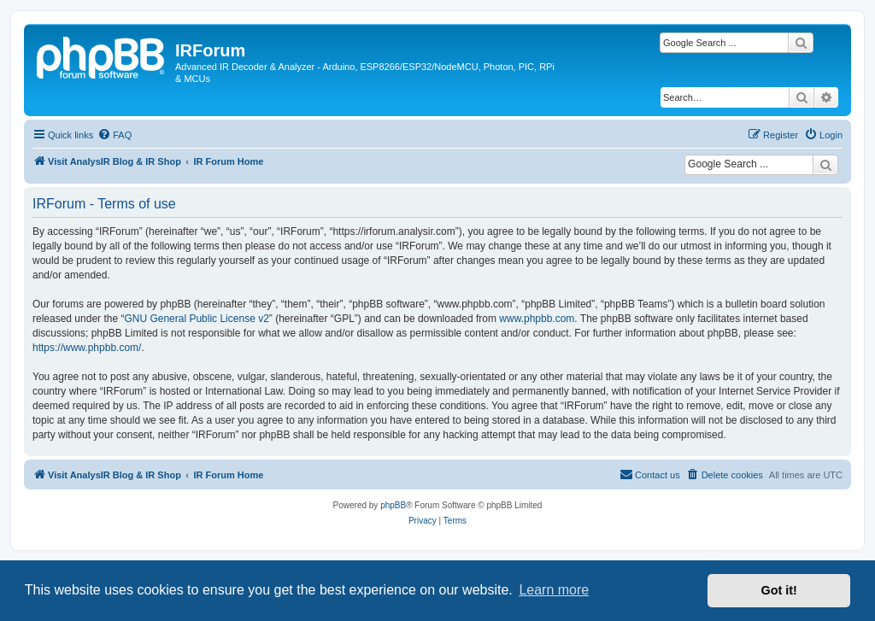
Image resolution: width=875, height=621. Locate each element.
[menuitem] (114, 135)
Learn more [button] (554, 590)
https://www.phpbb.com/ (86, 348)
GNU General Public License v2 (196, 319)
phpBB (393, 505)
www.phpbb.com (536, 319)
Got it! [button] (779, 590)
